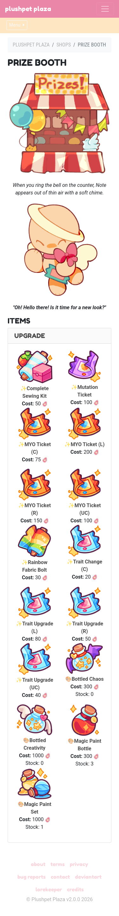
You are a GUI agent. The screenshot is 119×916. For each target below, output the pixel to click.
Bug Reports (31, 877)
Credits (75, 889)
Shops (63, 45)
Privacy (79, 864)
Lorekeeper (49, 889)
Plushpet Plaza (28, 9)
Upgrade (29, 336)
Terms (57, 864)
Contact (60, 877)
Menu (16, 25)
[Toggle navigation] (105, 9)
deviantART (88, 877)
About (38, 864)
